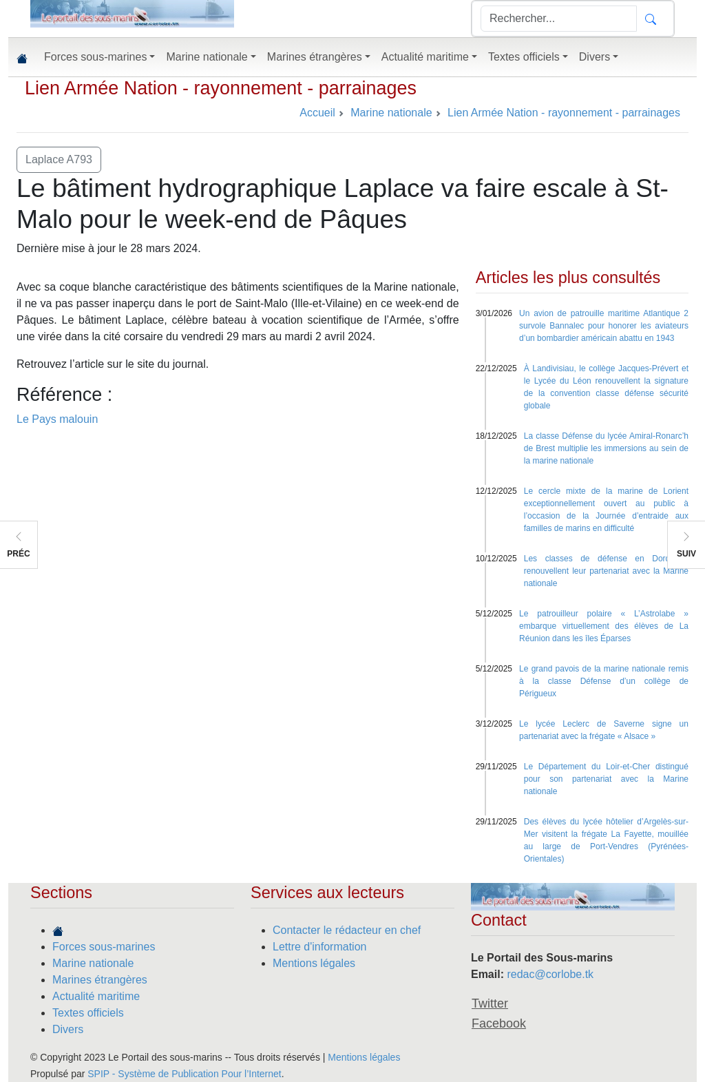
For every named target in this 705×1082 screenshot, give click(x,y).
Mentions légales (314, 963)
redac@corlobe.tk (550, 974)
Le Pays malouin (57, 419)
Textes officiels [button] (524, 57)
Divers (67, 1029)
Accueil (317, 112)
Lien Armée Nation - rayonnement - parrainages (221, 88)
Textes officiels (88, 1013)
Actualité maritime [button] (425, 57)
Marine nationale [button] (206, 57)
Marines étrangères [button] (314, 57)
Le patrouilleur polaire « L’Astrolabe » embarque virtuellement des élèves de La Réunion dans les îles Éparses (603, 626)
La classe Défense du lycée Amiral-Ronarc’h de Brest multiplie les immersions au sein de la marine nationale (606, 448)
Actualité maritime (96, 996)
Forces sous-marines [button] (95, 57)
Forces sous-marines (103, 947)
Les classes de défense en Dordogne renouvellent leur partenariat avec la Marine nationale (606, 571)
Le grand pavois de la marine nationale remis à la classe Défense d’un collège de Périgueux (603, 681)
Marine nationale (93, 963)
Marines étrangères (99, 980)
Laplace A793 (58, 159)
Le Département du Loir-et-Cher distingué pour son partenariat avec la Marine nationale (606, 779)
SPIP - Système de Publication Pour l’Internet (184, 1073)
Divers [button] (594, 57)
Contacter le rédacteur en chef (347, 930)
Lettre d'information (319, 947)
